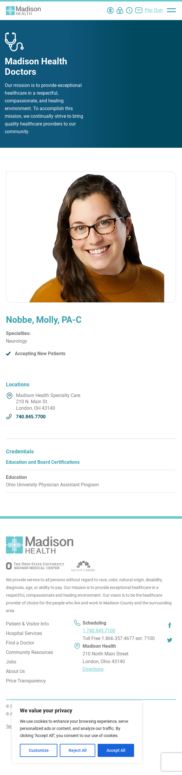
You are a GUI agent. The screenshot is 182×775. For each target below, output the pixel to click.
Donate (161, 10)
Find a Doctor (20, 643)
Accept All (116, 750)
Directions (93, 669)
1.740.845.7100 (99, 630)
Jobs (11, 662)
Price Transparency (26, 681)
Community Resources (29, 652)
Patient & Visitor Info (27, 624)
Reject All (78, 750)
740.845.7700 (31, 417)
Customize (39, 750)
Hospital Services (24, 633)
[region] (77, 732)
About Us (15, 671)
